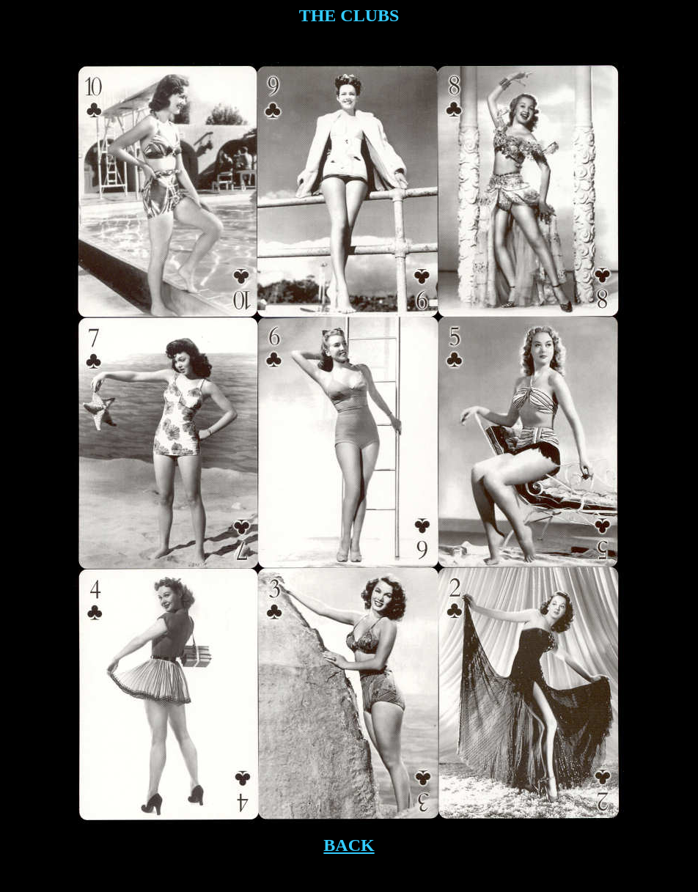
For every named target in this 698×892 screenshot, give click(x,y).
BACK (348, 845)
